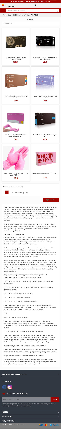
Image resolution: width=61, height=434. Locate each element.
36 (28, 192)
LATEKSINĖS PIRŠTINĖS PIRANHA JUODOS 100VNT (16, 58)
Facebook (4, 387)
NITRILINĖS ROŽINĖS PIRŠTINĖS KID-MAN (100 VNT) (16, 174)
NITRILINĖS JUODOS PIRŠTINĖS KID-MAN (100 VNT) (45, 58)
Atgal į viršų (51, 200)
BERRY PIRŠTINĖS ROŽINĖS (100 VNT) (45, 173)
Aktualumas (9, 23)
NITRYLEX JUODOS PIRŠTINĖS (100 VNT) (45, 135)
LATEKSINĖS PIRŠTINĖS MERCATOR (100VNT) (16, 97)
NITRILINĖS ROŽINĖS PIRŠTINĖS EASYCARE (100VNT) (15, 135)
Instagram (9, 387)
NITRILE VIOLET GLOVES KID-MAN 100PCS (45, 97)
